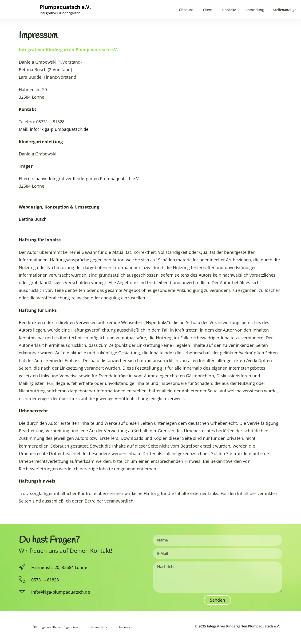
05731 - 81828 (45, 580)
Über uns (186, 10)
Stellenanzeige (284, 10)
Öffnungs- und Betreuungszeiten (55, 626)
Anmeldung (255, 10)
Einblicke (229, 10)
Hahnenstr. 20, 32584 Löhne (59, 567)
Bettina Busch (33, 219)
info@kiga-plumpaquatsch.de (59, 129)
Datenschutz (101, 626)
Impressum (129, 626)
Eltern (207, 10)
